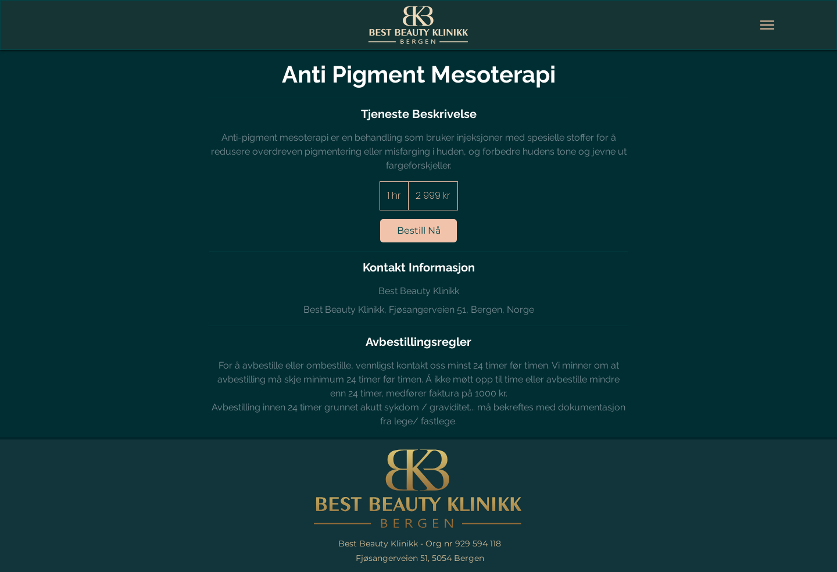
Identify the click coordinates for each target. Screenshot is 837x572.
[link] (418, 230)
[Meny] (768, 25)
